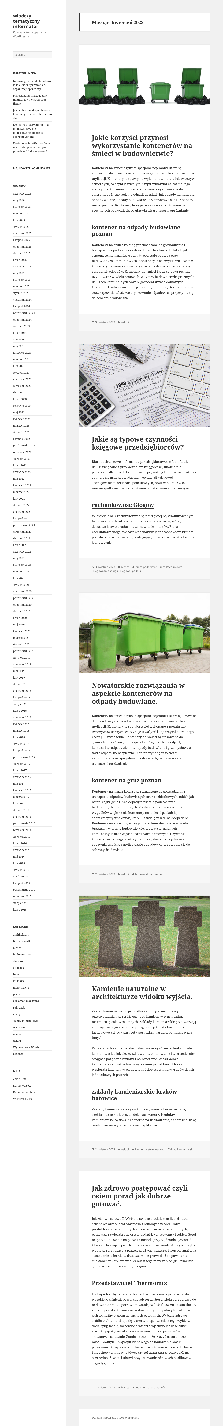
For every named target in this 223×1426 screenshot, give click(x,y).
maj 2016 (19, 856)
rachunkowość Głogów (123, 504)
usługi (17, 1040)
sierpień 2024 (21, 326)
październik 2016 (24, 823)
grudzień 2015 (22, 876)
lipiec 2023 (20, 399)
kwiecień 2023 (22, 419)
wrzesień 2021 (22, 531)
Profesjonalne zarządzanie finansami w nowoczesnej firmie (30, 99)
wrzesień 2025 (22, 246)
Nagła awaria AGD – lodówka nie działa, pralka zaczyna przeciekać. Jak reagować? (31, 147)
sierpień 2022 (21, 458)
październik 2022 (24, 445)
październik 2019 (24, 651)
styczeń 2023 (21, 432)
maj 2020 (19, 624)
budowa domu (144, 874)
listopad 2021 (21, 518)
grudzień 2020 (22, 591)
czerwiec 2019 (22, 664)
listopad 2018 (21, 697)
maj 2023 (19, 412)
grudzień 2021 (22, 512)
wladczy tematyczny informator (26, 21)
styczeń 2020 (21, 644)
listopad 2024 (21, 306)
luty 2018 (19, 737)
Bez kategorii (21, 941)
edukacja (19, 967)
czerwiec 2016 (22, 850)
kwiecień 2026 (22, 207)
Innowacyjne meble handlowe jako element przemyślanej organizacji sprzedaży (32, 85)
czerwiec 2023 (22, 405)
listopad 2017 (21, 750)
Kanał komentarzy (25, 1092)
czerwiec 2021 (22, 551)
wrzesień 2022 (22, 452)
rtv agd (17, 1014)
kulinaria (19, 981)
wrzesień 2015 (22, 896)
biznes (17, 948)
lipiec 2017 (20, 770)
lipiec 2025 (20, 260)
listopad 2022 (21, 439)
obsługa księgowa (119, 571)
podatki (137, 571)
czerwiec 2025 (22, 266)
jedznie (140, 1387)
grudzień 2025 (22, 233)
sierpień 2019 (21, 657)
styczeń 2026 (21, 226)
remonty (160, 874)
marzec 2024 (21, 359)
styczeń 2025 (21, 293)
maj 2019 (19, 671)
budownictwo (22, 954)
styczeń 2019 (21, 684)
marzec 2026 (21, 213)
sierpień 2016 (21, 836)
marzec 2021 (21, 571)
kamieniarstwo (144, 1149)
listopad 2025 (21, 240)
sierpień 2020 (21, 611)
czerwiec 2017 (22, 777)
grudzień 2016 (22, 817)
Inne (16, 974)
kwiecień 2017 (22, 790)
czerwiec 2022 (22, 472)
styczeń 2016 (21, 870)
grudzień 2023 (22, 379)
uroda (17, 1034)
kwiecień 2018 (22, 724)
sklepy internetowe (25, 1021)
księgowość (99, 571)
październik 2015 (24, 889)
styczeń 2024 (21, 372)
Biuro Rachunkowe (170, 567)
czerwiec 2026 (22, 193)
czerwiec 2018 (22, 717)
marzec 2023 (21, 425)
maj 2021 (19, 558)
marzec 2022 (21, 492)
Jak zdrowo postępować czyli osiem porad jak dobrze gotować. (140, 1196)
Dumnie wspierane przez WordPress (115, 1417)
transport (19, 1027)
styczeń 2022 (21, 505)
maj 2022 (19, 478)
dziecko (18, 961)
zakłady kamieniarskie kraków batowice (134, 1095)
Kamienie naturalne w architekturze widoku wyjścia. (142, 992)
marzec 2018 (21, 730)
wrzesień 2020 (22, 604)
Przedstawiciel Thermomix (129, 1283)
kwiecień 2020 (22, 631)
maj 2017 (19, 783)
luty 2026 (19, 220)
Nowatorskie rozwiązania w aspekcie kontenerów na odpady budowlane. (138, 693)
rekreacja (19, 1007)
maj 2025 (19, 273)
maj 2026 (19, 200)
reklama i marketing (26, 1001)
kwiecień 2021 (22, 565)
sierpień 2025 (21, 253)
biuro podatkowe (146, 567)
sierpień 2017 (21, 763)
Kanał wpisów (22, 1085)
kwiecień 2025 (22, 279)
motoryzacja (21, 987)
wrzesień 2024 (22, 319)
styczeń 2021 (21, 584)
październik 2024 (24, 313)
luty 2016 (19, 863)
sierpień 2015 (21, 903)
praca (16, 994)
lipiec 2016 (20, 843)
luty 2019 (19, 677)
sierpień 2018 (21, 704)
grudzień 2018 (22, 691)
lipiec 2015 (20, 909)
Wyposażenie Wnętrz (27, 1047)
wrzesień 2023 (22, 386)
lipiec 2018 (20, 710)
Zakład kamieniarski (180, 1149)
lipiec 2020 (20, 618)
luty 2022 (19, 498)
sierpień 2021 (21, 538)
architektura (21, 934)
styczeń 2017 (21, 810)
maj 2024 (19, 346)
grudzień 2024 (22, 299)
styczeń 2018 (21, 744)
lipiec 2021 (20, 545)
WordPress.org (22, 1099)
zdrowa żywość (155, 1387)
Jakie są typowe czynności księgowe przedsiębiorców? (138, 443)
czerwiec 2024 (22, 339)
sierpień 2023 (21, 392)
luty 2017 (19, 803)
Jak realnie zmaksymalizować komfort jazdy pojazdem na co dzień (32, 114)
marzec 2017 (21, 797)
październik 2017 (24, 757)
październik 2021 (24, 525)
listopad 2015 (21, 883)
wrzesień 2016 (22, 830)
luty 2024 (19, 366)
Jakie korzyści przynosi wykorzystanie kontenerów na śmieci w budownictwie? (142, 145)
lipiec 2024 (20, 333)
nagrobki (161, 1149)
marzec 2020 (21, 638)
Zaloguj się (20, 1079)
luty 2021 (19, 578)
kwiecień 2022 (22, 485)
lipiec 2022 (20, 465)
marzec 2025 (21, 286)
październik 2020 (24, 598)
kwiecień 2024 (22, 352)
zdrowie (18, 1054)
